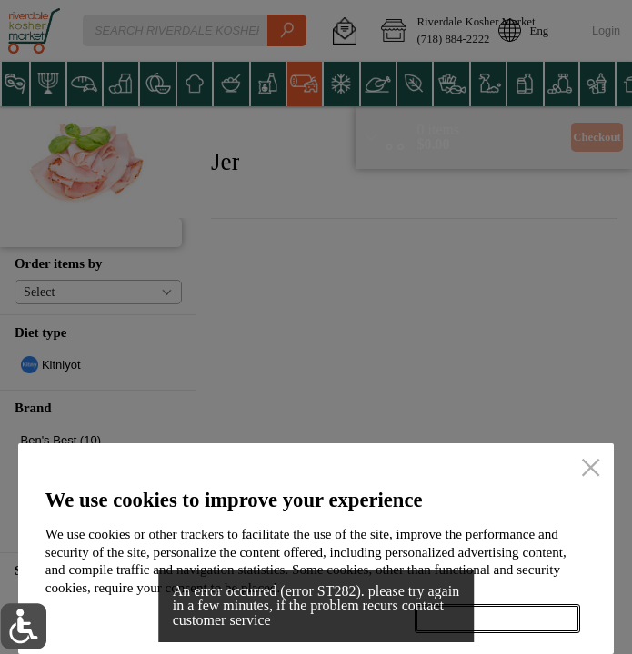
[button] (23, 626)
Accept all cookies (497, 619)
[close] (590, 469)
